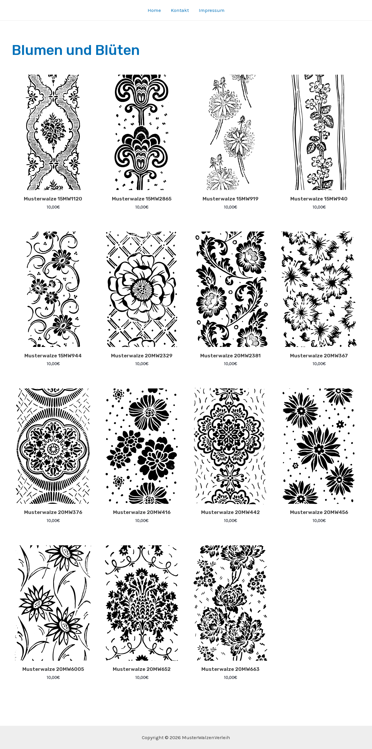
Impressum (212, 10)
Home (154, 10)
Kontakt (180, 10)
